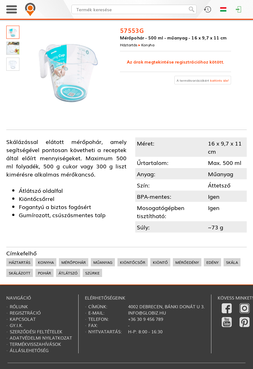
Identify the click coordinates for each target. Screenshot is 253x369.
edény (212, 262)
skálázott (19, 273)
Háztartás (128, 44)
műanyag (102, 262)
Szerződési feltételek (36, 331)
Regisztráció (25, 313)
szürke (92, 273)
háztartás (19, 262)
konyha (46, 262)
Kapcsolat (23, 319)
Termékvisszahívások (35, 344)
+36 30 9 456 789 (145, 319)
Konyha (147, 44)
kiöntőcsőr (132, 262)
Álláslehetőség (29, 350)
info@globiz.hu (147, 313)
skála (232, 262)
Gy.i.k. (16, 325)
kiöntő (160, 262)
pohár (44, 273)
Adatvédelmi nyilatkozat (41, 338)
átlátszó (68, 273)
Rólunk (19, 306)
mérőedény (187, 262)
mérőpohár (73, 262)
